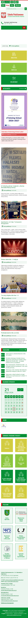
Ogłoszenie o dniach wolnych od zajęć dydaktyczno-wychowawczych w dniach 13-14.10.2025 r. (16, 376)
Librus (12, 5)
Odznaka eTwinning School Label (12, 132)
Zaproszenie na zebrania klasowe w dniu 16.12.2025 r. (16, 354)
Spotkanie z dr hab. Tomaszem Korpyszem (11, 222)
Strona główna (14, 46)
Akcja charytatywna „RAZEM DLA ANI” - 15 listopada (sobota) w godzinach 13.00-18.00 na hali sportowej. (16, 366)
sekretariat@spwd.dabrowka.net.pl (9, 600)
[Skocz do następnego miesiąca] (21, 389)
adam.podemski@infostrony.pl (14, 615)
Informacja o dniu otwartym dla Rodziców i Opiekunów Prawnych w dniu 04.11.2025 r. (16, 370)
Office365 (18, 5)
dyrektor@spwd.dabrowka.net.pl (9, 590)
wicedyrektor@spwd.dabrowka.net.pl (10, 595)
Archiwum (22, 88)
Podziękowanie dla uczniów (10, 333)
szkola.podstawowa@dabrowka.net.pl (14, 580)
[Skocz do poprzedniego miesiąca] (18, 389)
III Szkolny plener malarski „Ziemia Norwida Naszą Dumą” (12, 186)
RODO (3, 5)
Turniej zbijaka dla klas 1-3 (10, 295)
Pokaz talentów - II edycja (9, 259)
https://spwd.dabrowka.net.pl (11, 581)
